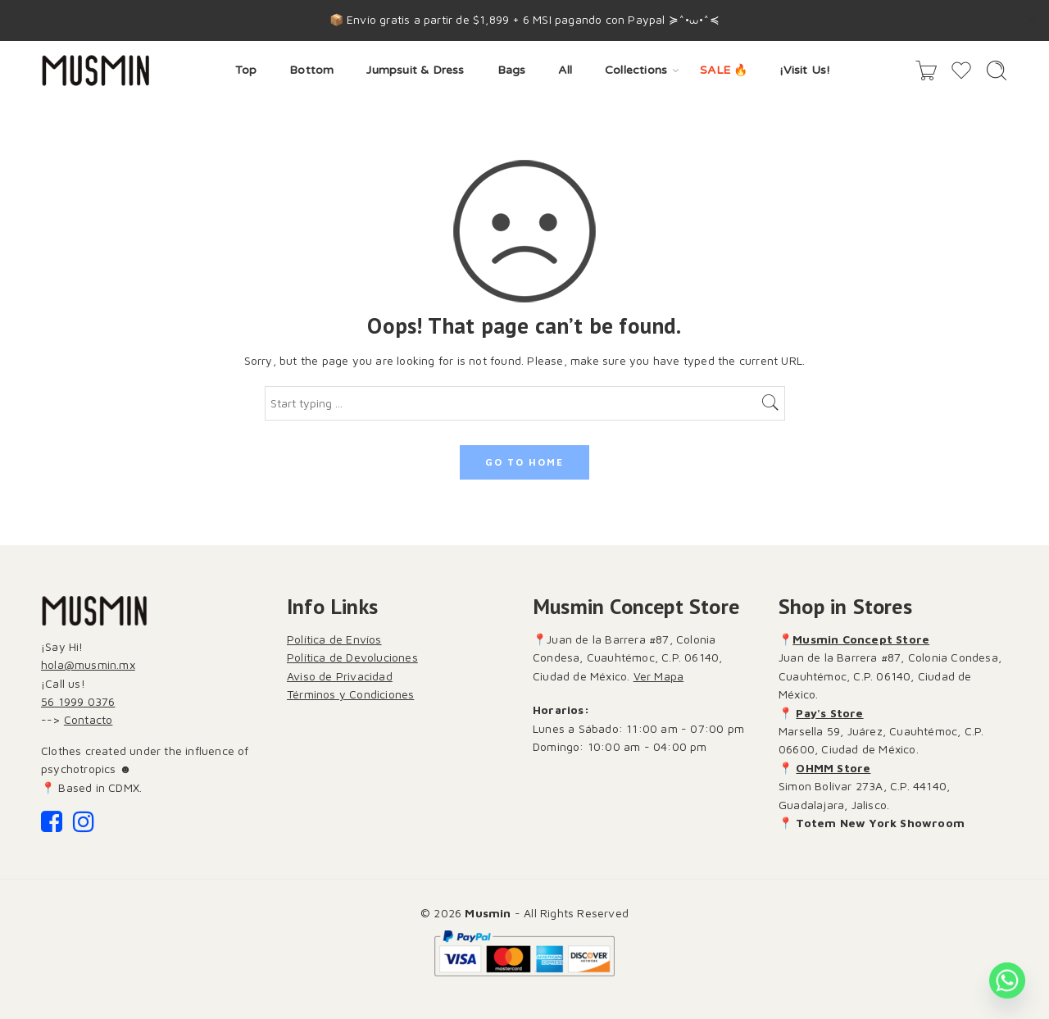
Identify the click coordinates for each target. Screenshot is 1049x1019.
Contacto (88, 719)
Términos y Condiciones (350, 694)
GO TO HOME (524, 462)
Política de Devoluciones (352, 657)
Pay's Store (829, 713)
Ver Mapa (658, 676)
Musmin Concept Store (860, 639)
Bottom (311, 70)
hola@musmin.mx (88, 664)
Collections (636, 71)
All (565, 70)
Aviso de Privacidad (340, 676)
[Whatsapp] (1007, 980)
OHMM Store (833, 768)
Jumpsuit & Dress (415, 70)
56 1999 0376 (78, 701)
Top (246, 70)
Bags (511, 70)
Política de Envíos (334, 639)
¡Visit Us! (804, 70)
